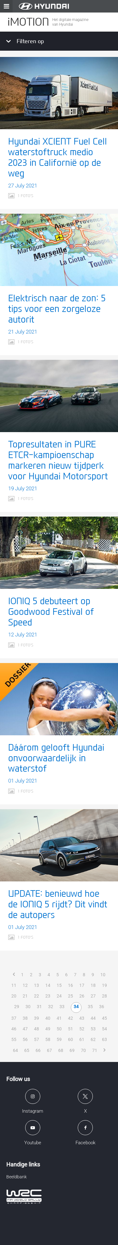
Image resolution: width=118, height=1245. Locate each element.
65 (26, 1050)
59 (59, 1039)
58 (47, 1039)
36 (101, 1006)
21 (25, 995)
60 (70, 1039)
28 (104, 995)
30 (28, 1006)
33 (62, 1006)
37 (13, 1018)
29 (16, 1006)
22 (36, 995)
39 (36, 1018)
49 (47, 1028)
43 (81, 1018)
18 (93, 985)
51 (70, 1028)
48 (36, 1028)
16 (70, 985)
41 (59, 1018)
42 (70, 1018)
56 (25, 1039)
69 (72, 1050)
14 (47, 985)
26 (81, 995)
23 (47, 995)
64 (15, 1050)
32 (50, 1006)
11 (13, 985)
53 (93, 1028)
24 (59, 995)
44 (93, 1018)
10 (102, 974)
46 (13, 1028)
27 (93, 995)
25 (70, 995)
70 (83, 1050)
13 (36, 985)
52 (81, 1028)
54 (104, 1028)
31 (39, 1006)
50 (59, 1028)
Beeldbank (16, 1176)
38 (25, 1018)
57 (36, 1039)
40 (47, 1018)
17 (81, 985)
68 (60, 1050)
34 (76, 1006)
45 (104, 1018)
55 (13, 1039)
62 (93, 1039)
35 (90, 1006)
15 (59, 985)
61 (81, 1039)
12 (25, 985)
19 (104, 985)
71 (94, 1050)
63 (104, 1039)
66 (38, 1050)
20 (13, 995)
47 (25, 1028)
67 (49, 1050)
